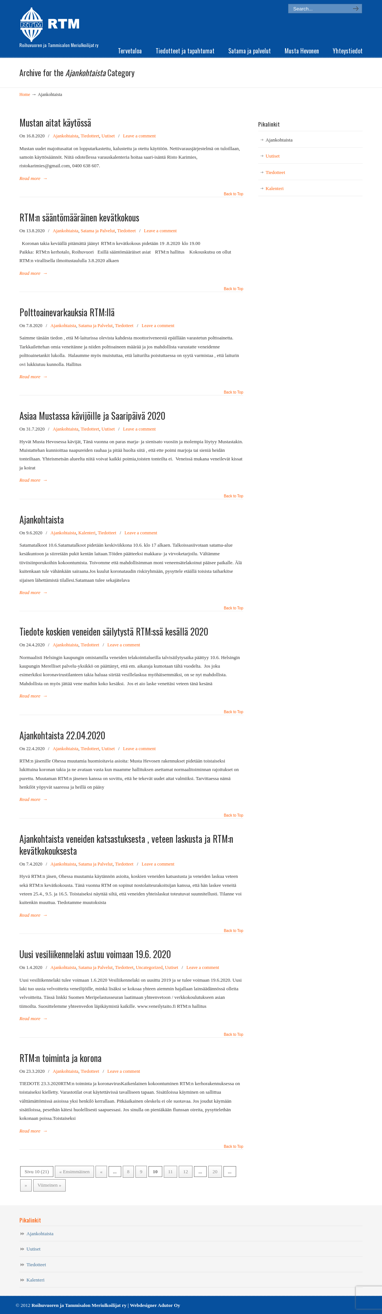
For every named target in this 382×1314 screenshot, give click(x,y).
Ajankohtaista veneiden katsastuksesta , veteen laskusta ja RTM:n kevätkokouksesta (126, 844)
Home (24, 94)
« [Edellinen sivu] (101, 1171)
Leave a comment (139, 136)
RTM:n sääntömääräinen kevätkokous (79, 217)
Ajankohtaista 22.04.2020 (62, 735)
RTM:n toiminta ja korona (60, 1058)
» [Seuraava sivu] (26, 1185)
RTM (52, 22)
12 (185, 1171)
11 (170, 1171)
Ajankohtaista (66, 136)
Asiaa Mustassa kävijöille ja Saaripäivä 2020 (92, 415)
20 (215, 1171)
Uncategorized (149, 967)
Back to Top (233, 194)
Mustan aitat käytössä (55, 122)
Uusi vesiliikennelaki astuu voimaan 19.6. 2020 (95, 954)
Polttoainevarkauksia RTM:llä (67, 312)
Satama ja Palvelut (98, 230)
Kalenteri (87, 532)
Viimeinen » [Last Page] (50, 1185)
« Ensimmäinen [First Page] (74, 1171)
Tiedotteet (90, 136)
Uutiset (108, 136)
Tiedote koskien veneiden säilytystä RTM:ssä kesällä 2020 (114, 631)
